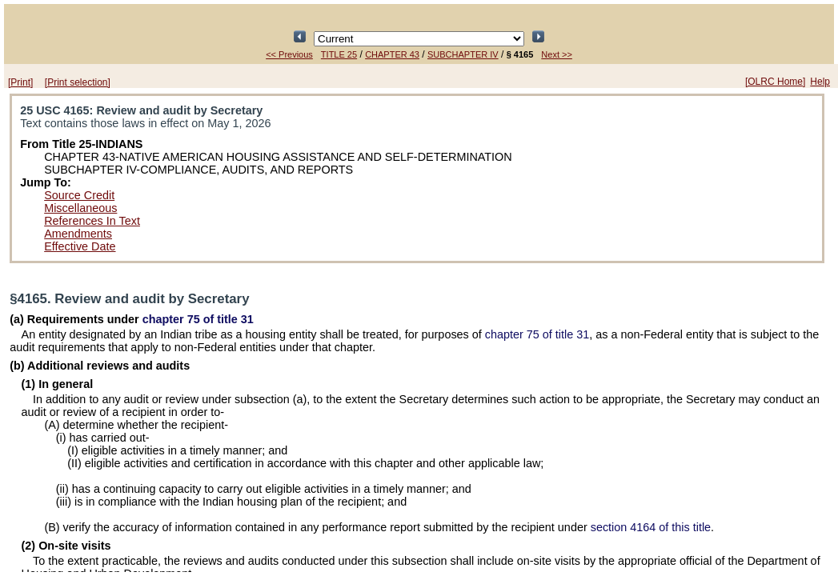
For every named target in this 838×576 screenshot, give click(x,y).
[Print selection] (77, 82)
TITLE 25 (339, 54)
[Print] (20, 82)
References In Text (92, 220)
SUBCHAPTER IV (463, 54)
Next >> (556, 54)
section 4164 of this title (651, 527)
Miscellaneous (80, 208)
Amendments (78, 233)
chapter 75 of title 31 (198, 319)
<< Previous (289, 54)
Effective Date (79, 246)
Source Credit (79, 195)
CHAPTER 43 (392, 54)
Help (820, 81)
